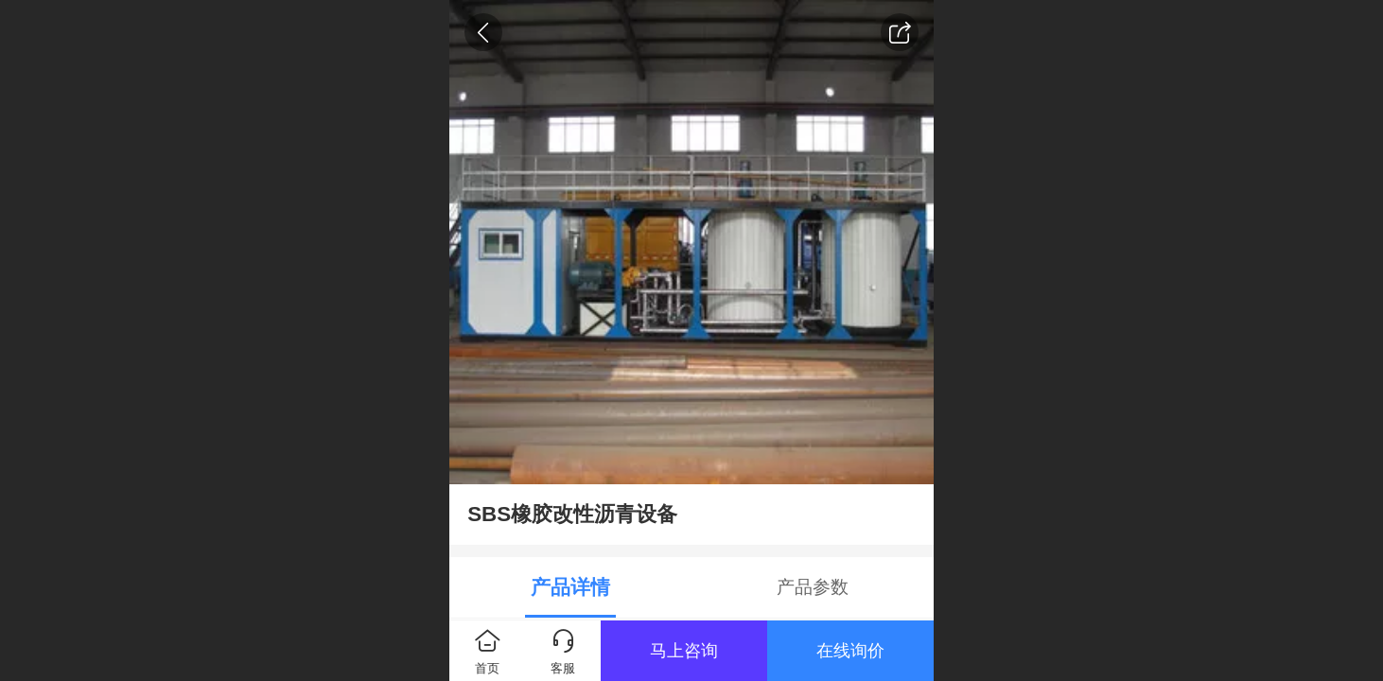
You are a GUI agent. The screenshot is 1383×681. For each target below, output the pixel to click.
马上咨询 (684, 650)
